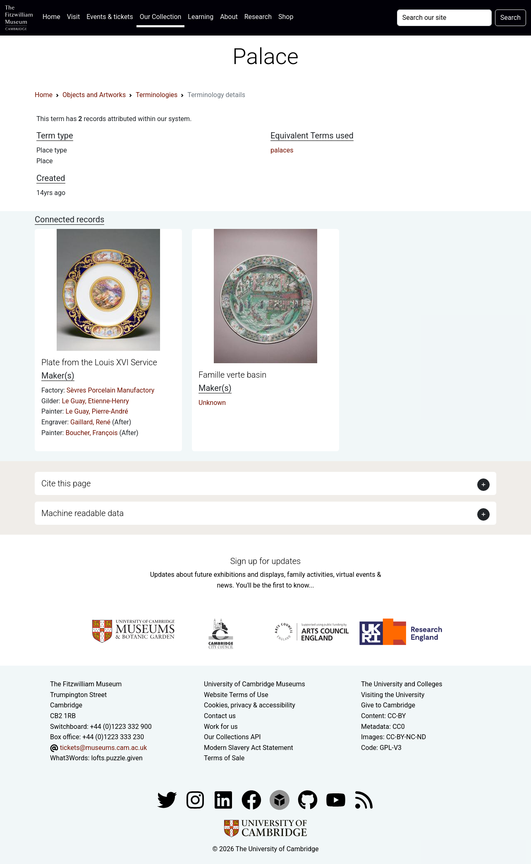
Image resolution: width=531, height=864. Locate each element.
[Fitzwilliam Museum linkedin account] (252, 799)
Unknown (212, 403)
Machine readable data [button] (82, 513)
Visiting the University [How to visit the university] (392, 695)
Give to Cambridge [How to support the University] (388, 705)
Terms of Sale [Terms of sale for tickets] (224, 758)
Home (53, 16)
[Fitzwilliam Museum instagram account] (196, 799)
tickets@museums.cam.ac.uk (103, 748)
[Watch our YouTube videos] (337, 799)
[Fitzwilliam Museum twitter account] (168, 799)
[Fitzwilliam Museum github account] (308, 799)
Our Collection (160, 17)
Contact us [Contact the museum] (220, 716)
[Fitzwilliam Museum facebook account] (224, 799)
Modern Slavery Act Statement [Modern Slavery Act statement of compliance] (248, 748)
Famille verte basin (232, 375)
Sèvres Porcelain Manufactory (110, 390)
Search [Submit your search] (510, 17)
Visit (73, 17)
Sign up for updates (265, 561)
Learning (200, 17)
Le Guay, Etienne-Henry (95, 401)
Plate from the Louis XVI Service (99, 362)
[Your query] (444, 18)
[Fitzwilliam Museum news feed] (364, 799)
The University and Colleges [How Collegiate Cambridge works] (401, 684)
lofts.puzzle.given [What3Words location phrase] (116, 758)
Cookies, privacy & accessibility (249, 705)
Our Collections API (232, 737)
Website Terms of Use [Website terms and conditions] (236, 695)
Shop (285, 17)
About (229, 17)
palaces (281, 150)
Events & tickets (109, 17)
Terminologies (156, 95)
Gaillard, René (91, 422)
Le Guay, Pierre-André (96, 411)
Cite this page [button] (66, 483)
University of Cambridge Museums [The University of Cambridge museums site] (254, 684)
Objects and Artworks (94, 95)
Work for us (221, 727)
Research (258, 17)
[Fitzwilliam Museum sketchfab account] (280, 799)
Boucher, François (92, 433)
